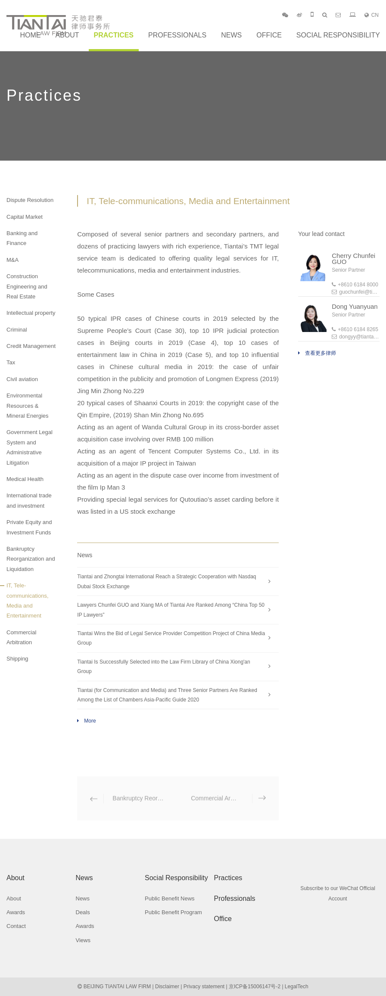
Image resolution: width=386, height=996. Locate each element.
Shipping (17, 658)
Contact (16, 926)
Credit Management (31, 346)
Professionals (177, 35)
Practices (114, 35)
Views (83, 940)
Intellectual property (30, 313)
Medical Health (25, 479)
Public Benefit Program (173, 912)
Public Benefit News (170, 898)
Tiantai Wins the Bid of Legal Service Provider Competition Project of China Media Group (171, 638)
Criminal (16, 329)
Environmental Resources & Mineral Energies (27, 405)
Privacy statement (204, 987)
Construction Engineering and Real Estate (26, 286)
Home (30, 35)
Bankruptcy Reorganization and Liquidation (30, 559)
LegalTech (296, 987)
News (231, 35)
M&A (12, 260)
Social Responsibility (338, 35)
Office (269, 35)
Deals (83, 912)
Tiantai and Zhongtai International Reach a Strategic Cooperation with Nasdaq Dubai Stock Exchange (166, 581)
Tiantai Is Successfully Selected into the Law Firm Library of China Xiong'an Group (163, 666)
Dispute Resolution (29, 200)
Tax (10, 362)
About (67, 35)
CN (371, 15)
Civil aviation (22, 379)
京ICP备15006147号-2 (254, 987)
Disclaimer (167, 987)
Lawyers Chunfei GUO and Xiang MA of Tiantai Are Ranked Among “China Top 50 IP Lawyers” (171, 609)
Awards (15, 912)
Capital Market (24, 217)
